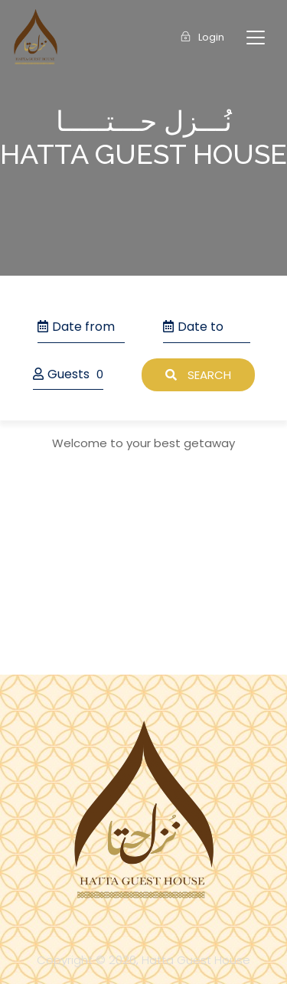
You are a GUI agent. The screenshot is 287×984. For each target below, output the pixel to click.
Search (198, 375)
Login (202, 37)
